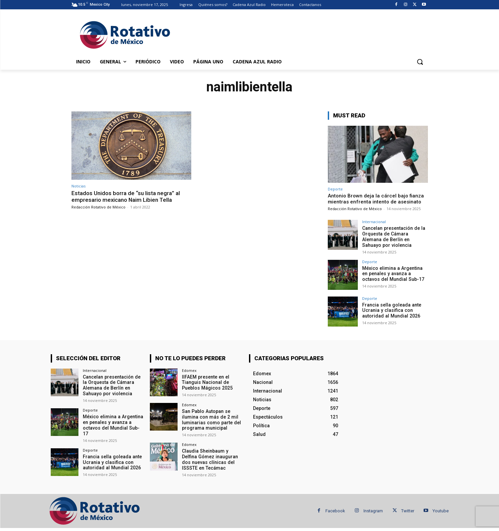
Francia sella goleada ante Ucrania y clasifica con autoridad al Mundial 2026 (391, 310)
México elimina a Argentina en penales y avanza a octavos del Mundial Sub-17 (395, 273)
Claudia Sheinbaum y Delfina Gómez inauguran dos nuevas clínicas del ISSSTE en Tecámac (209, 459)
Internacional (374, 221)
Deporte (335, 189)
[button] (420, 62)
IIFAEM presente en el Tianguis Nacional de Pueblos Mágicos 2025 (207, 382)
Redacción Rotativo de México (98, 206)
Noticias (78, 186)
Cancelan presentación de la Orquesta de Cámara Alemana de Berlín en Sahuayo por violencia (395, 236)
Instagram (373, 510)
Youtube (441, 510)
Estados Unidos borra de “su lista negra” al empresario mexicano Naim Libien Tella (125, 196)
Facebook (335, 510)
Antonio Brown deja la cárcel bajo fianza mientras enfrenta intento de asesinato (376, 199)
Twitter (407, 510)
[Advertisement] (299, 34)
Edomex (189, 370)
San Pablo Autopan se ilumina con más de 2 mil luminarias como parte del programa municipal (211, 419)
